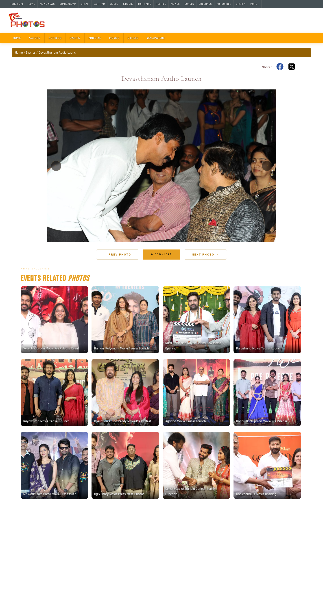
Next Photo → (205, 254)
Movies (114, 38)
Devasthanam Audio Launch (58, 52)
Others (133, 38)
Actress (55, 38)
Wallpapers (156, 38)
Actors (34, 38)
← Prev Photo (117, 254)
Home (17, 38)
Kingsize (95, 38)
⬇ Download (161, 254)
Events (75, 38)
